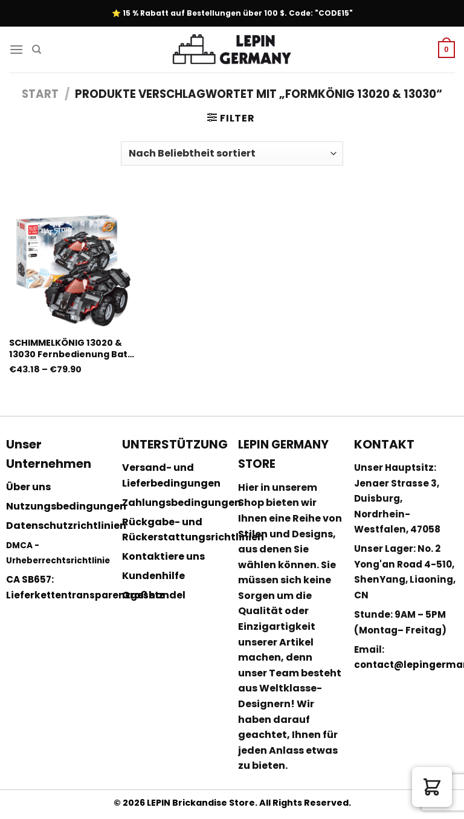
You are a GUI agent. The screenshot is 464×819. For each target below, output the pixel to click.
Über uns (28, 487)
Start (40, 94)
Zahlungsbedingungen (181, 503)
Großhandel (153, 595)
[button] (432, 787)
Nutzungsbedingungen (66, 506)
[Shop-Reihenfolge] (232, 153)
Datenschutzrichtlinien (66, 526)
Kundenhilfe (153, 576)
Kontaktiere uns (163, 556)
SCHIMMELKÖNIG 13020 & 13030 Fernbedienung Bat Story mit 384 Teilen (68, 348)
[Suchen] (36, 49)
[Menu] (16, 49)
